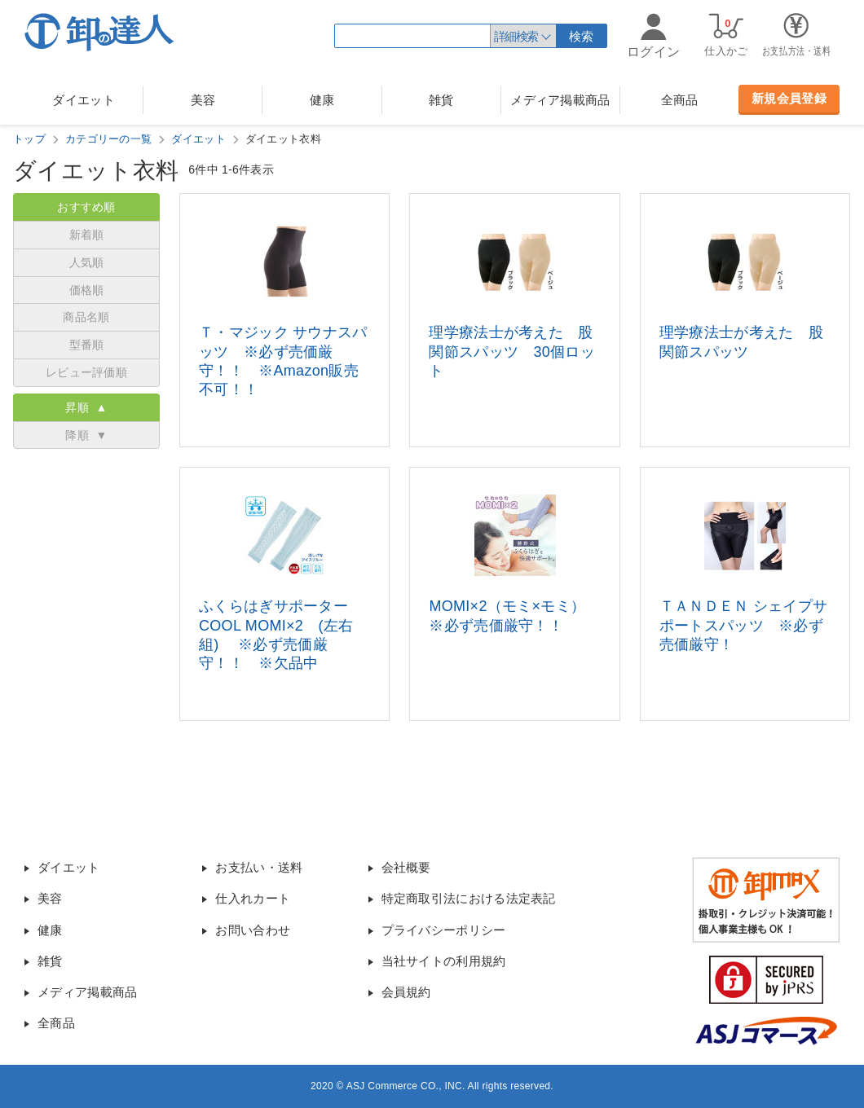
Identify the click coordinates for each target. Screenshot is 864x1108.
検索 (581, 36)
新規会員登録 (789, 98)
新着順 (86, 234)
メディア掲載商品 (560, 100)
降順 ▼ (86, 435)
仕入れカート (252, 898)
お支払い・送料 (258, 867)
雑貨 (441, 100)
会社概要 (406, 867)
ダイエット (83, 100)
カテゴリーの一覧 (108, 139)
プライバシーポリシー (443, 930)
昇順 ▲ (86, 407)
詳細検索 (516, 36)
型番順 (86, 344)
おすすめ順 (86, 206)
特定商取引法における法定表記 (468, 898)
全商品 (680, 100)
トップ (29, 139)
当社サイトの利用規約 (443, 961)
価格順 (86, 290)
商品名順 (86, 316)
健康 (322, 100)
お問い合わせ (252, 930)
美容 (203, 100)
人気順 (86, 262)
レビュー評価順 (86, 372)
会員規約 (406, 992)
